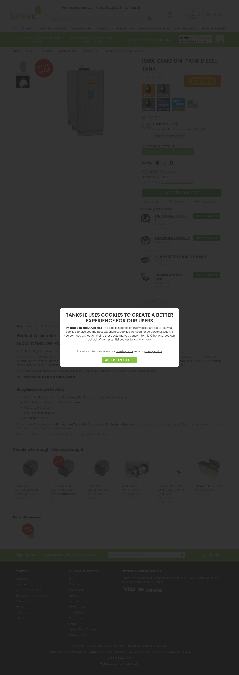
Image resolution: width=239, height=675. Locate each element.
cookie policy (124, 351)
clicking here (142, 339)
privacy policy (153, 351)
